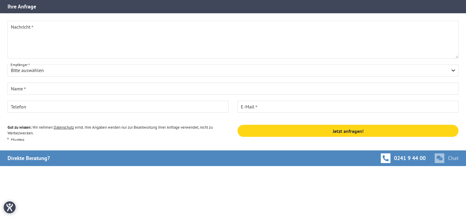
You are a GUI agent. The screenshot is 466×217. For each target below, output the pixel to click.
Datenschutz (64, 127)
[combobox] (233, 70)
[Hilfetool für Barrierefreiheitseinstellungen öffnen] (9, 207)
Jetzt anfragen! (348, 131)
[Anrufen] (403, 158)
